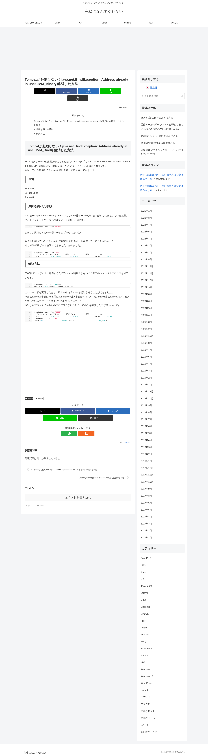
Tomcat (29, 392)
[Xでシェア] (42, 91)
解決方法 (39, 127)
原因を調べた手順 (43, 122)
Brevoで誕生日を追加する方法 (157, 117)
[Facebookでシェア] (59, 91)
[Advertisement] (104, 48)
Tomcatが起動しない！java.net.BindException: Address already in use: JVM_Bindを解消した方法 (79, 114)
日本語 (153, 87)
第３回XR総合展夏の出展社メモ (158, 142)
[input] (162, 96)
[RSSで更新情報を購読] (80, 426)
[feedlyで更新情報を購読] (74, 426)
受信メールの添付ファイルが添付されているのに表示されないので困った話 (162, 126)
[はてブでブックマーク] (77, 91)
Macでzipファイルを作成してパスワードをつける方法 (162, 151)
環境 (37, 118)
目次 (74, 108)
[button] (113, 91)
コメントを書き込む (77, 491)
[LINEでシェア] (95, 91)
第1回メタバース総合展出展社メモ (159, 136)
